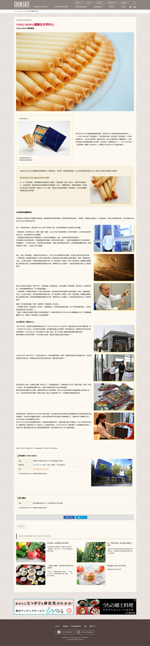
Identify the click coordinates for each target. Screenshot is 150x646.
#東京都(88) (20, 526)
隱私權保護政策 (76, 626)
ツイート (81, 517)
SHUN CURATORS (81, 6)
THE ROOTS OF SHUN (40, 6)
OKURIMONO (98, 6)
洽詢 (85, 626)
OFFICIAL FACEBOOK (65, 632)
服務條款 (65, 626)
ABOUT (57, 626)
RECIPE (111, 6)
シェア (69, 517)
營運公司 (92, 626)
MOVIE (123, 6)
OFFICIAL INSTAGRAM (84, 632)
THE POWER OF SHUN (61, 6)
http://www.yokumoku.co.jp (41, 469)
